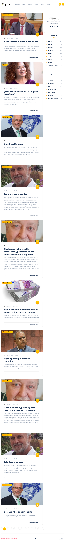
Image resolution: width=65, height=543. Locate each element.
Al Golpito (50, 80)
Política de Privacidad (5, 538)
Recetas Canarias (52, 89)
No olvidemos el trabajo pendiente (21, 41)
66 (38, 528)
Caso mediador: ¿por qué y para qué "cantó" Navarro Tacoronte (19, 409)
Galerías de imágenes (53, 65)
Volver (61, 538)
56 (4, 528)
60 (18, 528)
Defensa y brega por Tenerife (18, 512)
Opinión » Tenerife (7, 117)
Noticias (50, 41)
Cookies (11, 538)
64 (31, 528)
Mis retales (50, 95)
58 (11, 528)
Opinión (36, 4)
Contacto (15, 538)
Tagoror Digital (8, 88)
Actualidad (17, 4)
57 (7, 528)
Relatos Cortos (51, 83)
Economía (50, 50)
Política (42, 4)
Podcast (48, 4)
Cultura (23, 4)
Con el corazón (51, 92)
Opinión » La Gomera (7, 14)
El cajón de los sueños (53, 98)
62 (25, 528)
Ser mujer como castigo (15, 194)
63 (28, 528)
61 (21, 528)
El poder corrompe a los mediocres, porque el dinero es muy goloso (21, 311)
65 (35, 528)
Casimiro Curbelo (8, 38)
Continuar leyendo (34, 57)
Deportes (30, 4)
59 (14, 528)
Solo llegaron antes (13, 462)
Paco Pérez (7, 245)
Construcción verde (13, 144)
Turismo (50, 56)
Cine (49, 86)
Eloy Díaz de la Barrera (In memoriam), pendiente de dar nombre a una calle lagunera (19, 252)
